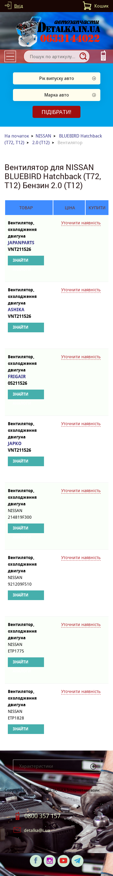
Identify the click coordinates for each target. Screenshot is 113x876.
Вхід (18, 6)
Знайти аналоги (22, 261)
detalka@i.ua (37, 830)
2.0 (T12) (41, 142)
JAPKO (26, 447)
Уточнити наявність (81, 223)
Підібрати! (56, 111)
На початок (17, 136)
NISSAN (43, 136)
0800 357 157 (42, 816)
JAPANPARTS (26, 246)
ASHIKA (26, 313)
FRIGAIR (26, 380)
